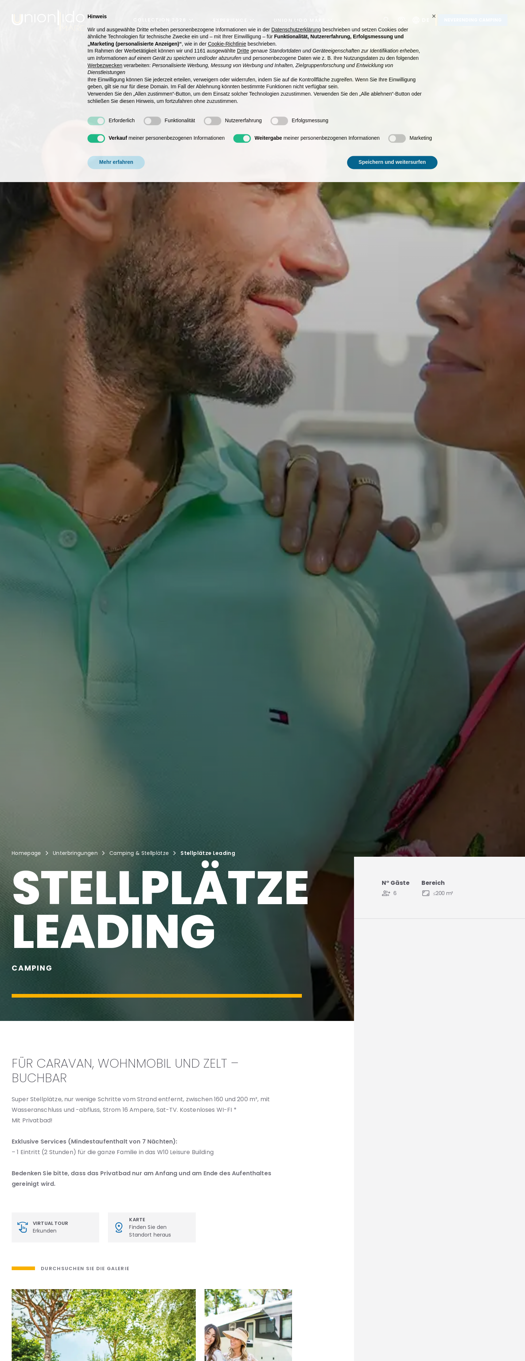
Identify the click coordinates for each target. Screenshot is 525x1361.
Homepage (26, 853)
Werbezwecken (105, 53)
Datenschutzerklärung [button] (296, 17)
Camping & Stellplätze (139, 853)
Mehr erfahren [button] (116, 150)
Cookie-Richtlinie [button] (227, 31)
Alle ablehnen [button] (342, 150)
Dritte (243, 39)
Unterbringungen (75, 853)
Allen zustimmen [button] (405, 150)
